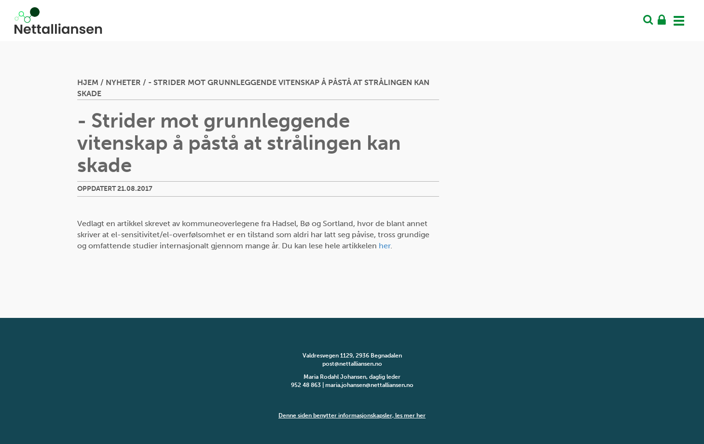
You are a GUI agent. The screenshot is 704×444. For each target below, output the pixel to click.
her (384, 245)
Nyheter (123, 82)
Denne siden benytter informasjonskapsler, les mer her (352, 415)
